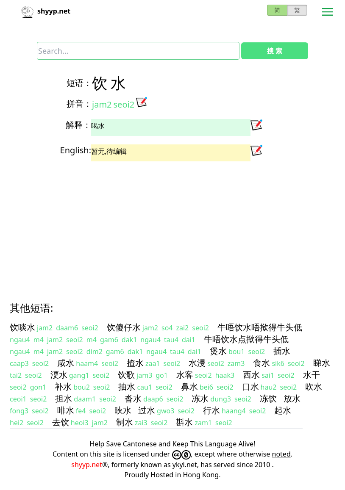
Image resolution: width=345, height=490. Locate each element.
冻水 (200, 398)
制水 (124, 422)
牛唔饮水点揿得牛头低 (246, 339)
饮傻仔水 (124, 327)
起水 (282, 410)
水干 (311, 374)
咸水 (65, 362)
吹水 (313, 386)
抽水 (126, 386)
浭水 (58, 374)
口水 (250, 386)
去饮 (60, 422)
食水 (261, 362)
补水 (63, 386)
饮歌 (126, 374)
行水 (211, 410)
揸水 (135, 362)
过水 (146, 410)
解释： (78, 124)
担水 (63, 398)
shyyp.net (86, 464)
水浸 (197, 362)
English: (75, 150)
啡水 (65, 410)
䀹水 (122, 410)
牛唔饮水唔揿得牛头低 (259, 327)
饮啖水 (22, 327)
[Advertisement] (172, 224)
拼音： (79, 103)
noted (281, 454)
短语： (79, 83)
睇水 (321, 362)
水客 (184, 374)
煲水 (218, 351)
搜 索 (274, 50)
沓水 (133, 398)
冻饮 (268, 398)
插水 (281, 351)
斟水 (184, 422)
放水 (292, 398)
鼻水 (189, 386)
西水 (251, 374)
